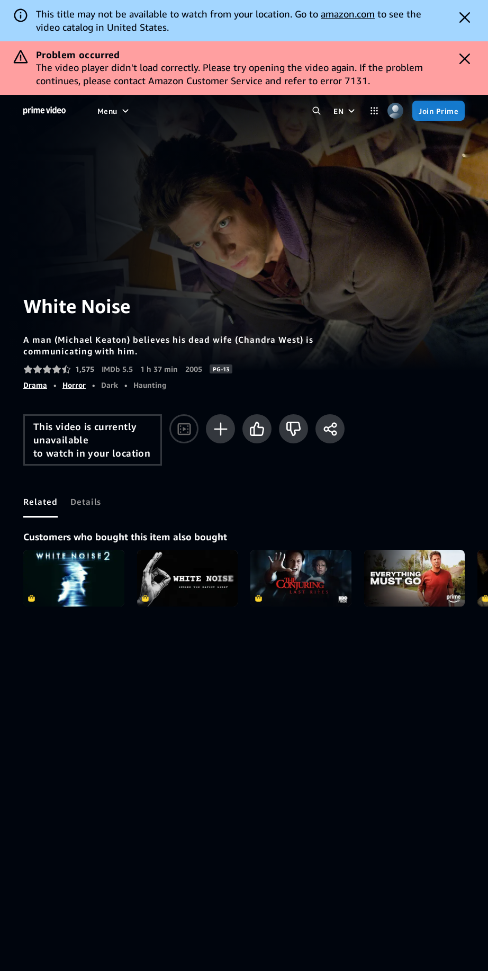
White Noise (187, 578)
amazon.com (348, 14)
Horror (74, 384)
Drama (35, 384)
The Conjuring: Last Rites (300, 578)
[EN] (345, 111)
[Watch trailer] (183, 428)
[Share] (330, 428)
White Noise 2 (73, 578)
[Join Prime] (438, 111)
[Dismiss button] (464, 17)
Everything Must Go (414, 578)
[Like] (257, 428)
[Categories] (374, 111)
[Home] (44, 110)
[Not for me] (293, 428)
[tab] (40, 502)
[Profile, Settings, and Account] (395, 111)
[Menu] (114, 111)
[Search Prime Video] (316, 111)
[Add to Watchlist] (220, 428)
